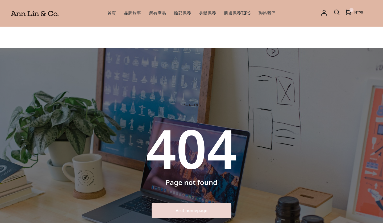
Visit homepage (191, 189)
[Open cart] (354, 12)
